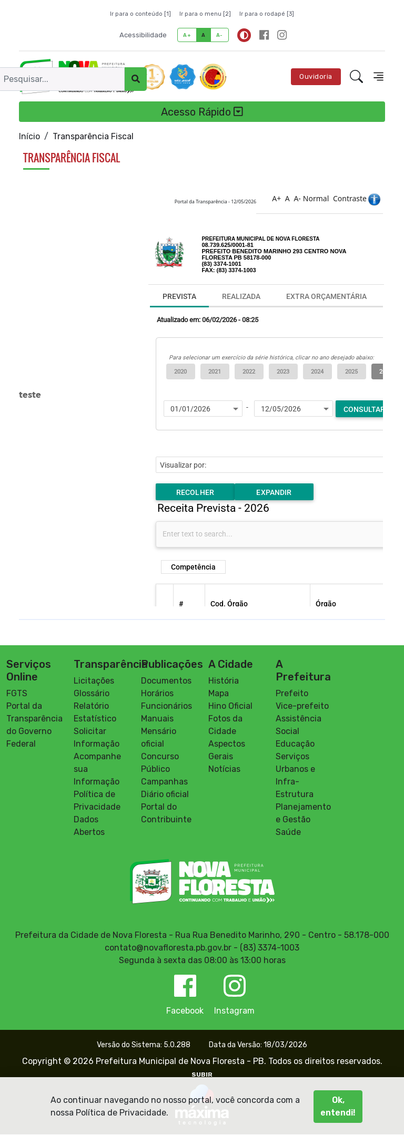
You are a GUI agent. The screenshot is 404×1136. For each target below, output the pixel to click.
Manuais (157, 720)
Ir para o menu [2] (205, 14)
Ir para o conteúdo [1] (140, 14)
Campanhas (164, 783)
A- (219, 35)
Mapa (218, 695)
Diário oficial (165, 796)
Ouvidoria (315, 76)
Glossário (91, 695)
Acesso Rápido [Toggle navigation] (202, 112)
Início (29, 136)
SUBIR (202, 1076)
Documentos (166, 682)
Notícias (224, 771)
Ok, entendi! (338, 1106)
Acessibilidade (143, 35)
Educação (295, 745)
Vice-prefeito (302, 707)
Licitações (94, 682)
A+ (187, 35)
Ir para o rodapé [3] (266, 14)
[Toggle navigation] (378, 76)
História (223, 682)
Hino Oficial (230, 707)
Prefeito (292, 695)
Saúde (288, 834)
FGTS (16, 695)
